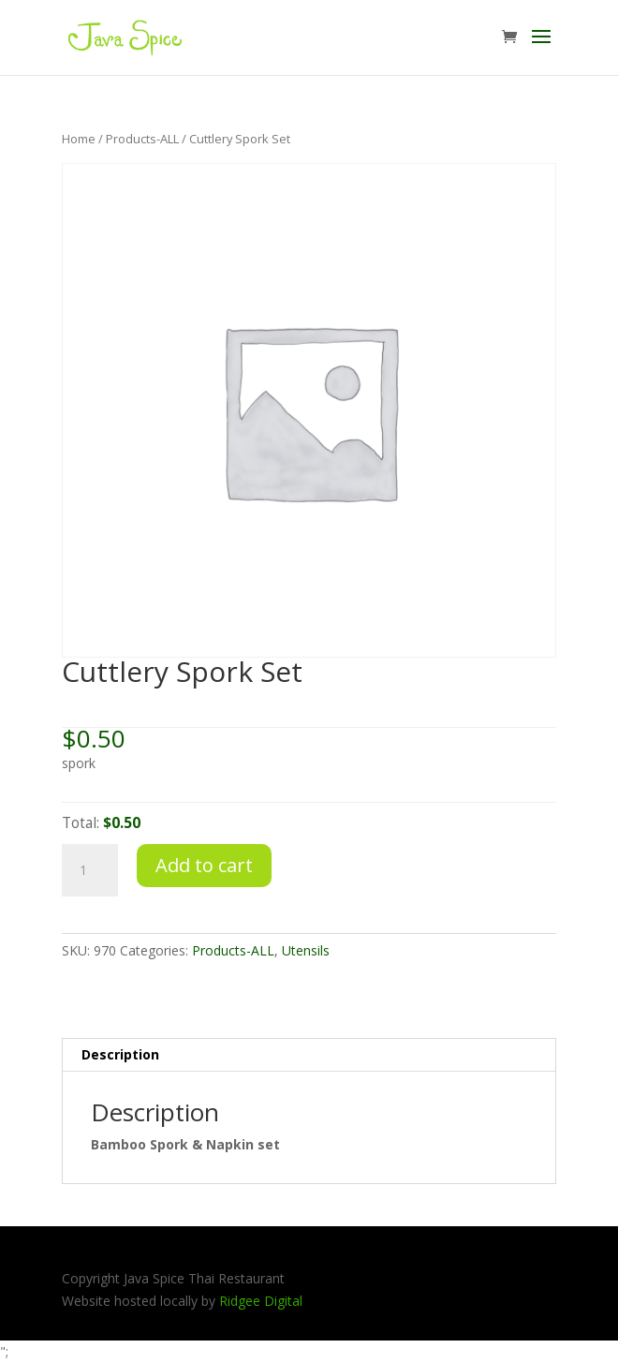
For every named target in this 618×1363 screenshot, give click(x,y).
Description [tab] (120, 1054)
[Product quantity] (90, 870)
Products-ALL (142, 138)
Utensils (306, 950)
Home (79, 138)
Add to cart (204, 865)
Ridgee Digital (260, 1301)
